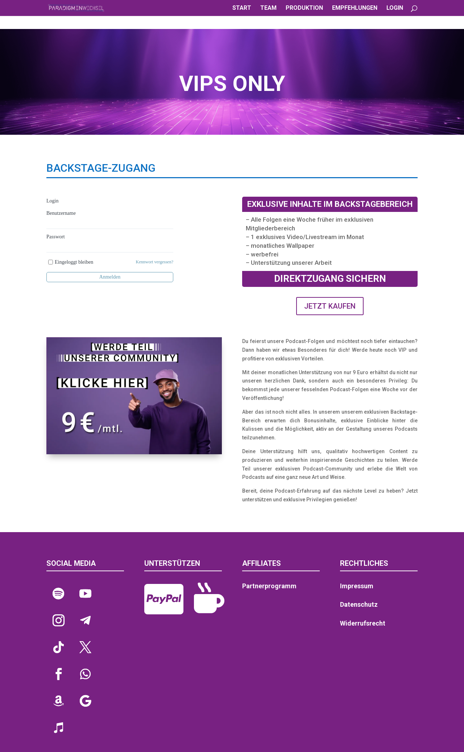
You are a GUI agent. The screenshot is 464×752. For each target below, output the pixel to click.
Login (52, 201)
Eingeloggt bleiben (74, 262)
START (241, 8)
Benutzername (61, 213)
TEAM (268, 8)
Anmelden (109, 277)
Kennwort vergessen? (154, 261)
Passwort (55, 236)
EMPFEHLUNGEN (354, 8)
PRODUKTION (304, 8)
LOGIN (394, 8)
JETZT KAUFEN (330, 306)
